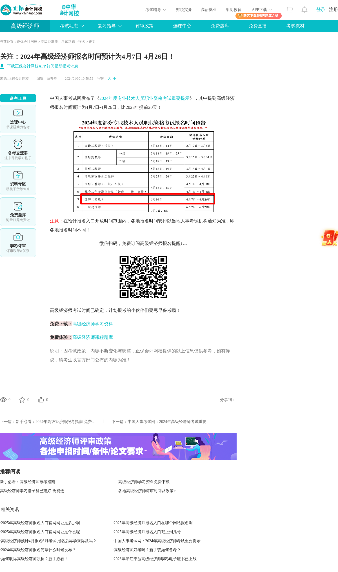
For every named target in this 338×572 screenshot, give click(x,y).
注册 (333, 9)
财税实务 (184, 10)
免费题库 (220, 25)
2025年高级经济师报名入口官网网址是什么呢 (40, 532)
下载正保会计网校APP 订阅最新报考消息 (42, 66)
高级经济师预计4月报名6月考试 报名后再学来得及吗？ (49, 541)
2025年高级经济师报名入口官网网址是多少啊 (40, 523)
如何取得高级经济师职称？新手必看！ (34, 559)
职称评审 (18, 243)
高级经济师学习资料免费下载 (144, 482)
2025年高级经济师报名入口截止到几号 (147, 532)
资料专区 (18, 181)
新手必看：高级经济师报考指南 (27, 482)
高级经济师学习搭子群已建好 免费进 (32, 491)
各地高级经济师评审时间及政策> (147, 491)
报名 (81, 42)
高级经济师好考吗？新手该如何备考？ (147, 550)
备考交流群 (18, 150)
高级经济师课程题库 (92, 337)
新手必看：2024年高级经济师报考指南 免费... (55, 422)
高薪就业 (209, 10)
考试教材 (295, 25)
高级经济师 (25, 26)
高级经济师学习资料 (92, 323)
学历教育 (233, 10)
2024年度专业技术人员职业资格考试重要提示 (144, 98)
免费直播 (258, 25)
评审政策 (144, 25)
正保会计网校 (27, 42)
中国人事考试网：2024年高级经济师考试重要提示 (157, 541)
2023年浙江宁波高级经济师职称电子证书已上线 (155, 559)
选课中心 (182, 25)
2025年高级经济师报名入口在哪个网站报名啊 (153, 523)
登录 (320, 9)
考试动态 (69, 25)
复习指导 (107, 25)
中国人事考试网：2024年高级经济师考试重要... (169, 422)
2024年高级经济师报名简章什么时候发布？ (38, 550)
